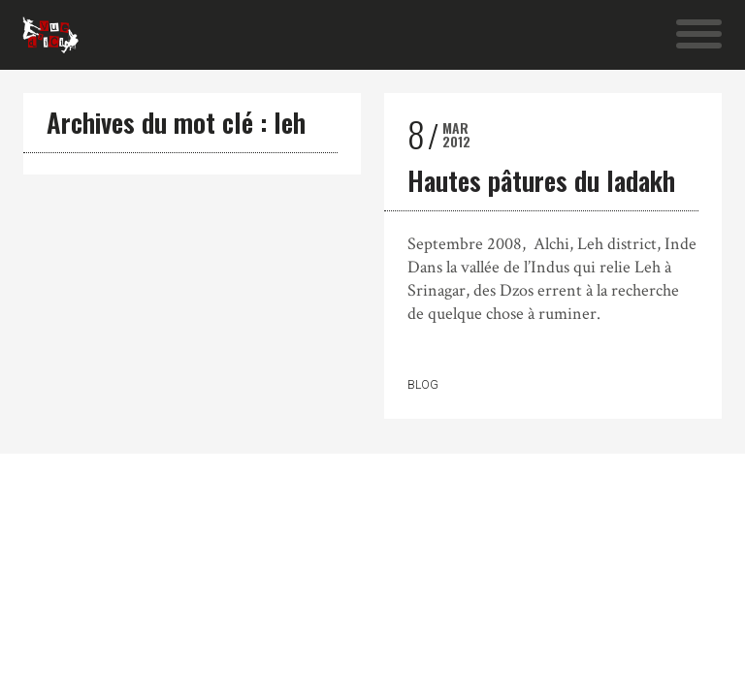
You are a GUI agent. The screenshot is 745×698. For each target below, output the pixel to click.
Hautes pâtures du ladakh (541, 180)
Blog (422, 385)
